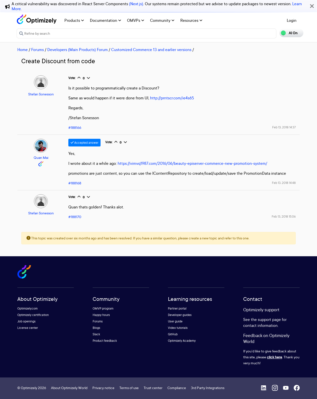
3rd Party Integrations (207, 387)
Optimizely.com (27, 308)
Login (291, 20)
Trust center (153, 387)
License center (27, 328)
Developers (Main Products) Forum (77, 49)
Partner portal (177, 308)
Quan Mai (41, 157)
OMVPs (135, 20)
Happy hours (101, 315)
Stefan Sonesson (41, 94)
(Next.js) (136, 3)
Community (162, 20)
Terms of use (129, 387)
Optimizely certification (33, 315)
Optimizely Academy (182, 341)
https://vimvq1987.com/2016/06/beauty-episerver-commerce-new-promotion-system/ (192, 163)
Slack (96, 334)
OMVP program (103, 308)
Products (74, 20)
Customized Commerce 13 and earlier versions (151, 49)
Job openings (26, 321)
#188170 (74, 216)
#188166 (74, 127)
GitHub (173, 334)
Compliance (176, 387)
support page (269, 319)
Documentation (105, 20)
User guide (175, 321)
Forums (37, 49)
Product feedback (105, 341)
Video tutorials (178, 328)
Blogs (96, 328)
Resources (191, 20)
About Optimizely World (69, 387)
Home (22, 49)
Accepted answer (84, 143)
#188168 (74, 183)
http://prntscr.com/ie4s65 (172, 98)
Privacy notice (103, 387)
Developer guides (180, 315)
